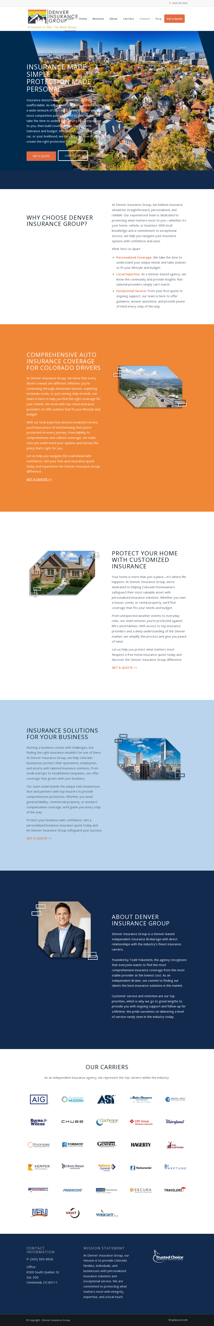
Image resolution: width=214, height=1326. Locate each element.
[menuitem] (70, 18)
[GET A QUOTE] (41, 156)
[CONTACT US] (73, 155)
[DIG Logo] (53, 18)
